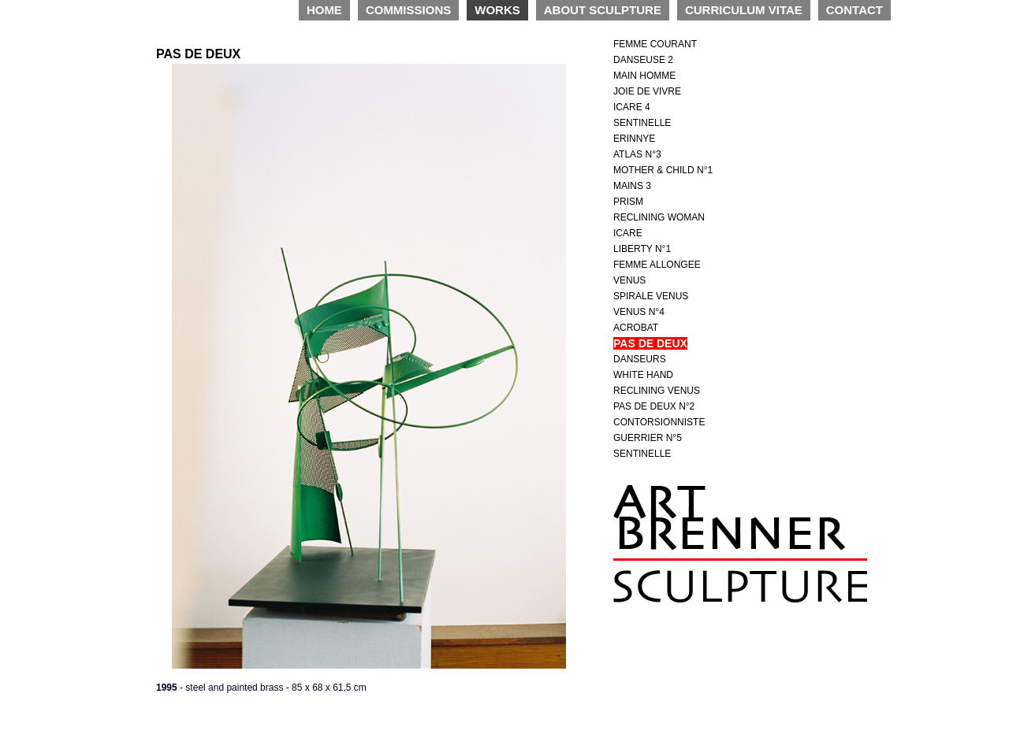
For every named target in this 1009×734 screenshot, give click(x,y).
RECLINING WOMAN (659, 217)
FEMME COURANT (655, 44)
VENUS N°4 (639, 311)
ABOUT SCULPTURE (602, 10)
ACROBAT (635, 327)
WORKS (497, 10)
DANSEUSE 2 (643, 59)
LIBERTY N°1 (642, 248)
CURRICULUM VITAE (743, 10)
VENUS (629, 280)
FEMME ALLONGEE (657, 264)
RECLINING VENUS (656, 390)
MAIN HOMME (644, 75)
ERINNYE (634, 138)
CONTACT (854, 10)
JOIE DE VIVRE (647, 91)
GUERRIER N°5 (647, 437)
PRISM (628, 201)
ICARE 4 (631, 107)
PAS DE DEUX (650, 343)
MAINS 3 (632, 185)
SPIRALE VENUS (650, 296)
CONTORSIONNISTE (659, 422)
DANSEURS (639, 359)
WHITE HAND (643, 374)
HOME (324, 10)
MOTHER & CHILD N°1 (663, 170)
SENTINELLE (642, 122)
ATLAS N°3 (637, 154)
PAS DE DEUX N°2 (653, 406)
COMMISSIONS (408, 10)
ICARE (627, 233)
